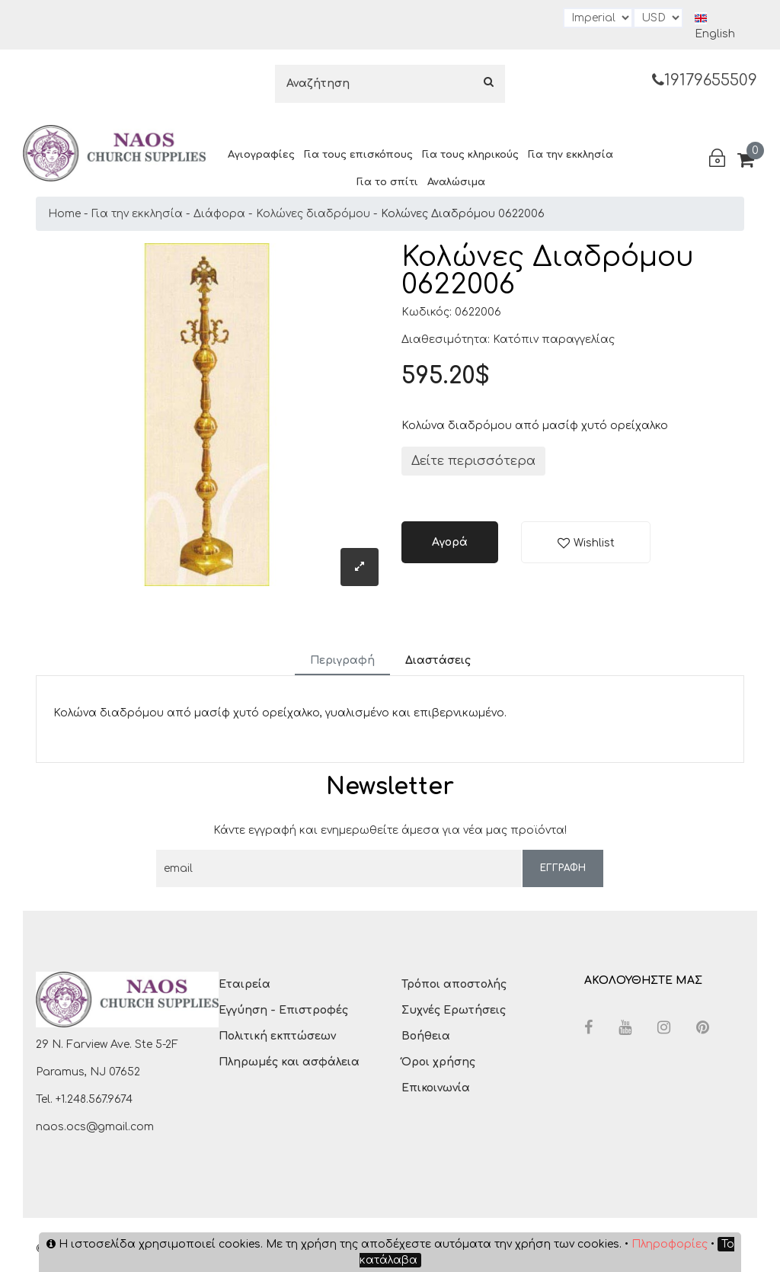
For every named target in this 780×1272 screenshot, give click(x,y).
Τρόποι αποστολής (454, 984)
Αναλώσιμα (456, 182)
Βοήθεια (425, 1036)
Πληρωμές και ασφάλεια (289, 1062)
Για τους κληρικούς (470, 154)
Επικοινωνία (435, 1088)
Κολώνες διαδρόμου (313, 213)
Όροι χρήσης (438, 1062)
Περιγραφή (342, 660)
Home (64, 213)
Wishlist (594, 543)
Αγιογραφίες (261, 154)
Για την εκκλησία (570, 154)
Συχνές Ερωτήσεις (453, 1010)
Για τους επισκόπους (358, 154)
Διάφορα (219, 213)
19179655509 (704, 80)
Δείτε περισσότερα (473, 461)
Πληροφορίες (669, 1244)
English (715, 26)
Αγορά (450, 542)
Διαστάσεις (438, 660)
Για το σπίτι (387, 182)
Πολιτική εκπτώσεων (277, 1036)
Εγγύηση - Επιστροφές (283, 1010)
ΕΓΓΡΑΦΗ (563, 868)
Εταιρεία (244, 984)
